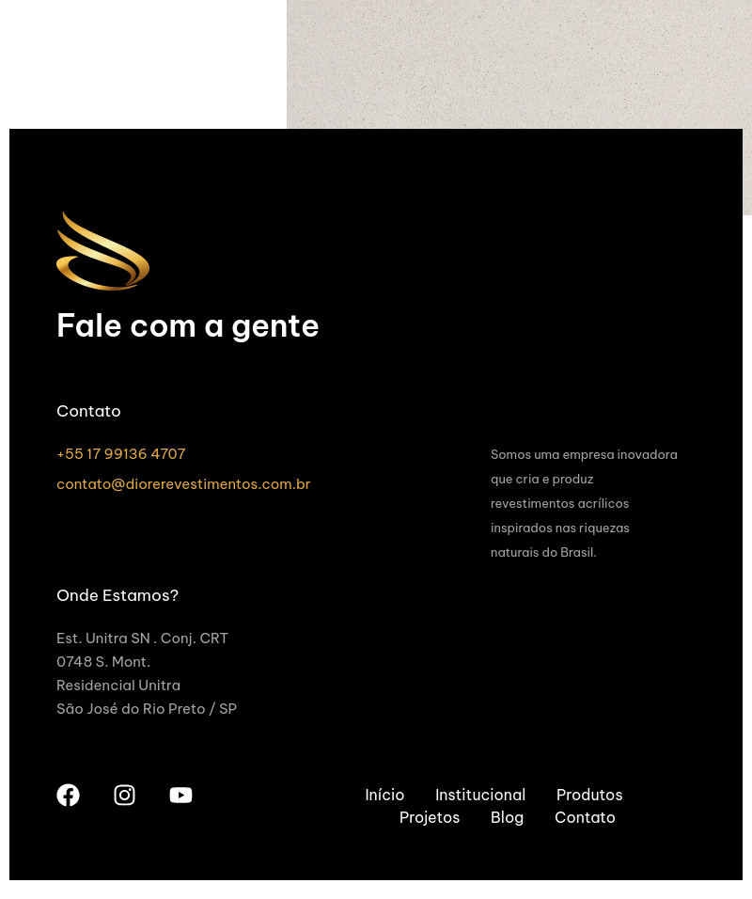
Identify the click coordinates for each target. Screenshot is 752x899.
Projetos (430, 817)
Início (384, 794)
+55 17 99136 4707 (120, 454)
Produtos (589, 794)
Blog (507, 817)
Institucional (480, 794)
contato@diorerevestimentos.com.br (183, 484)
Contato (585, 817)
